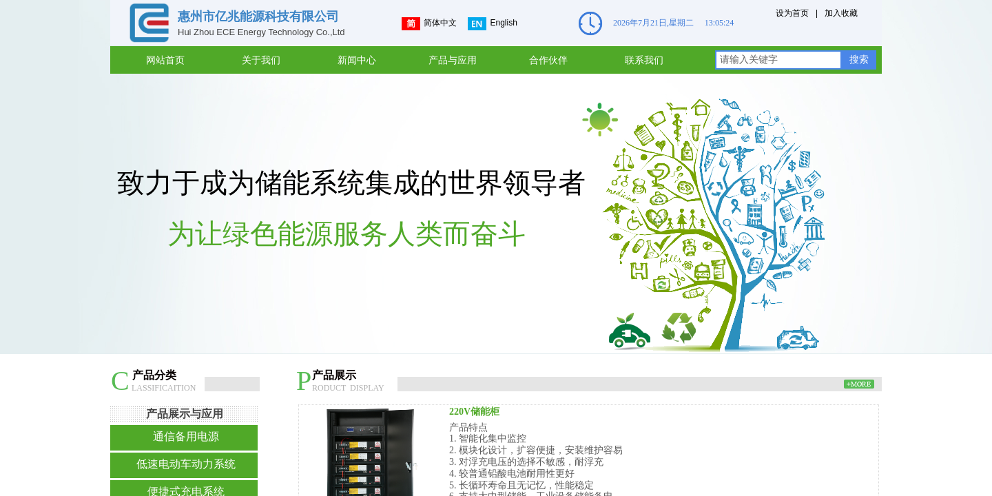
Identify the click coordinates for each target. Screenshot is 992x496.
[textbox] (778, 60)
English (492, 23)
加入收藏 (841, 13)
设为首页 (792, 13)
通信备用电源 (186, 436)
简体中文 (429, 23)
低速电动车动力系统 (186, 464)
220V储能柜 (474, 411)
